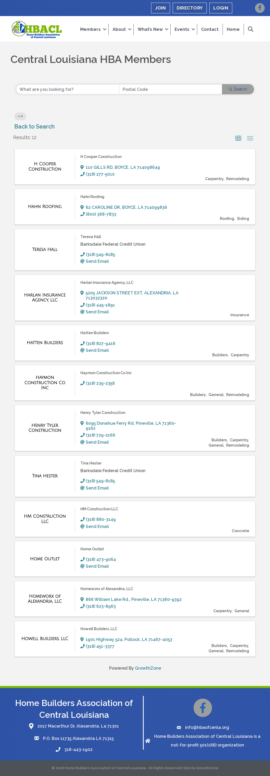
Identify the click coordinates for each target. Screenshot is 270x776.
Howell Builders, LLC (98, 629)
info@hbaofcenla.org (207, 727)
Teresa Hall (90, 237)
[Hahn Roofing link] (45, 206)
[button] (238, 138)
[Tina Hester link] (45, 476)
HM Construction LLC (99, 509)
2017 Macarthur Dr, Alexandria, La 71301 (78, 726)
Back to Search (34, 126)
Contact (210, 29)
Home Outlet (92, 549)
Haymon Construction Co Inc (106, 373)
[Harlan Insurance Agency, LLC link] (45, 298)
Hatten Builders (94, 333)
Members (90, 29)
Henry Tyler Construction (102, 413)
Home (233, 29)
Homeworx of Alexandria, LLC (106, 589)
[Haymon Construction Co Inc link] (45, 383)
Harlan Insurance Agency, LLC (106, 282)
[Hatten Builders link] (45, 342)
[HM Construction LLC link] (45, 519)
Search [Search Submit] (238, 89)
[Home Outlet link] (45, 559)
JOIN (160, 8)
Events (182, 29)
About (119, 29)
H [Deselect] (20, 116)
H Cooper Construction (101, 157)
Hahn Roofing (92, 197)
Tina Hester (91, 463)
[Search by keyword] (67, 89)
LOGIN (220, 8)
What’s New (150, 29)
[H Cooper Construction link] (45, 166)
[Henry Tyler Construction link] (45, 428)
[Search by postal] (171, 89)
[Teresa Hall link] (44, 249)
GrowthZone (148, 668)
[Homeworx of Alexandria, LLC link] (45, 599)
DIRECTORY (190, 8)
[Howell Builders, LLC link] (44, 638)
